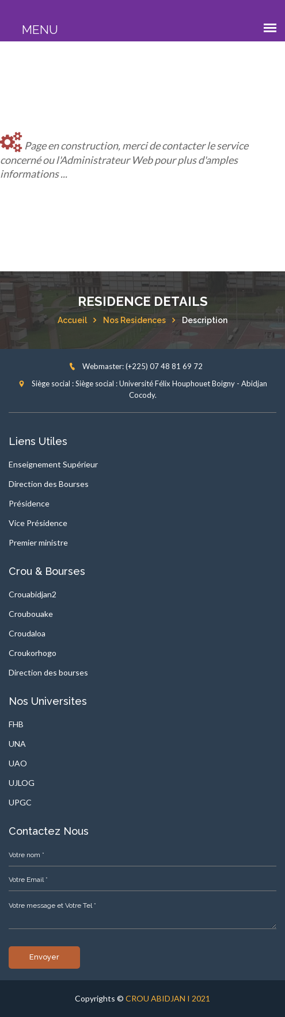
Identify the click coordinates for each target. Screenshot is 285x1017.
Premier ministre (38, 542)
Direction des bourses (48, 672)
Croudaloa (27, 633)
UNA (17, 744)
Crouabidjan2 (32, 594)
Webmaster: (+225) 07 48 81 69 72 (136, 366)
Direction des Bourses (49, 484)
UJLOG (22, 783)
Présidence (29, 503)
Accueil (72, 320)
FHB (16, 724)
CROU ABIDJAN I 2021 (168, 998)
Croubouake (31, 614)
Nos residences (134, 320)
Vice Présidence (38, 523)
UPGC (20, 802)
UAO (18, 763)
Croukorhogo (32, 653)
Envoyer (44, 957)
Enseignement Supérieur (53, 464)
